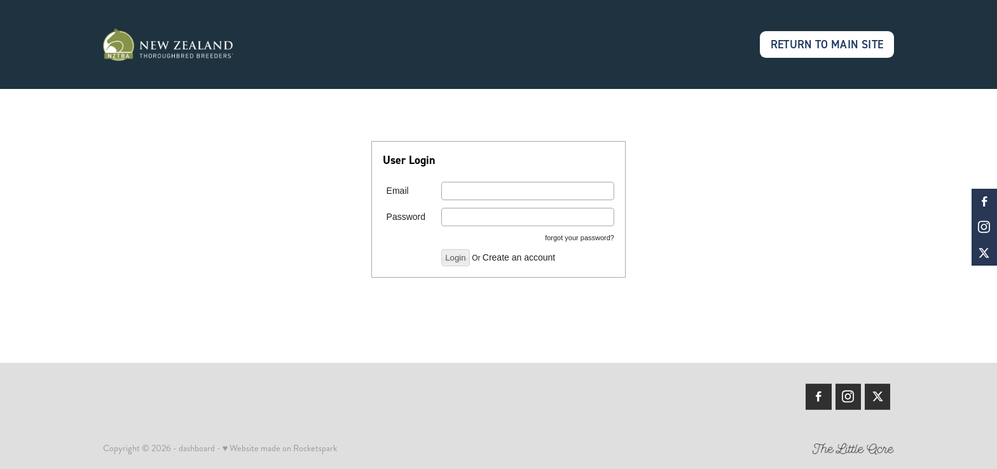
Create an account (519, 257)
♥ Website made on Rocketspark (280, 448)
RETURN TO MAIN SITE (827, 44)
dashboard (197, 448)
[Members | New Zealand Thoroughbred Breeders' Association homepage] (182, 44)
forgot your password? (579, 237)
